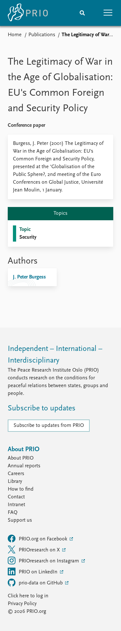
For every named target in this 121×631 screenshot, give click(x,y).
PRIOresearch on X (34, 549)
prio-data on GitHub (36, 582)
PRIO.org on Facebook (38, 538)
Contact (16, 497)
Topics (60, 213)
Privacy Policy (22, 603)
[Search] (82, 13)
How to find (21, 489)
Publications (41, 35)
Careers (16, 473)
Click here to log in (28, 596)
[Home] (28, 13)
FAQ (12, 512)
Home (15, 35)
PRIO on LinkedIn (33, 571)
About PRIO (21, 458)
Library (15, 481)
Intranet (16, 504)
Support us (20, 520)
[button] (108, 13)
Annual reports (24, 466)
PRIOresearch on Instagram (44, 560)
